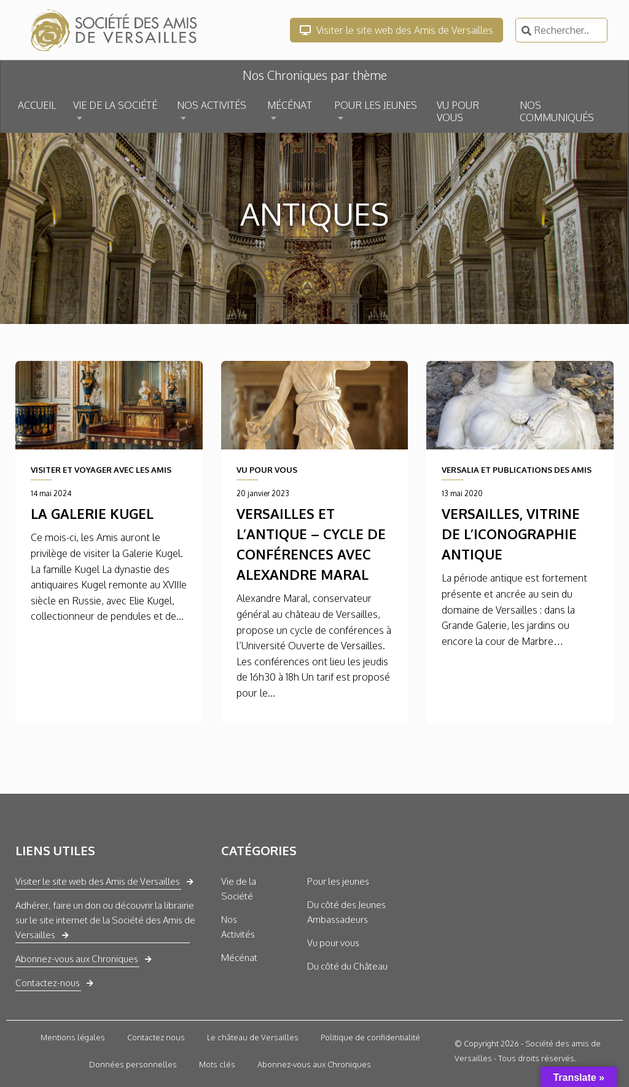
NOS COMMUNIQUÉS (557, 111)
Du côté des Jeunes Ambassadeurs (346, 912)
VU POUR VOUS (458, 111)
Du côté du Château (347, 966)
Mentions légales (73, 1037)
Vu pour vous (333, 943)
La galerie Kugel (92, 513)
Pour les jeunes (338, 881)
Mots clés (217, 1064)
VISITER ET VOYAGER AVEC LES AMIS (101, 470)
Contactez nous (156, 1037)
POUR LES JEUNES (375, 105)
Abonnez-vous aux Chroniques (76, 959)
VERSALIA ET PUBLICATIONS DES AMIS (517, 470)
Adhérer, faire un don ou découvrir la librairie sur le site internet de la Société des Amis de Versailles (105, 920)
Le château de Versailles (253, 1037)
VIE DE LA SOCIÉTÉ (115, 105)
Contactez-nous (47, 983)
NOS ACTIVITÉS (211, 105)
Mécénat (239, 957)
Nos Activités (238, 927)
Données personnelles (133, 1064)
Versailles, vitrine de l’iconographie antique (511, 534)
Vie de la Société (238, 889)
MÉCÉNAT (289, 105)
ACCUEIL (37, 105)
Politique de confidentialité (370, 1037)
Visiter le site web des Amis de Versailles (396, 30)
